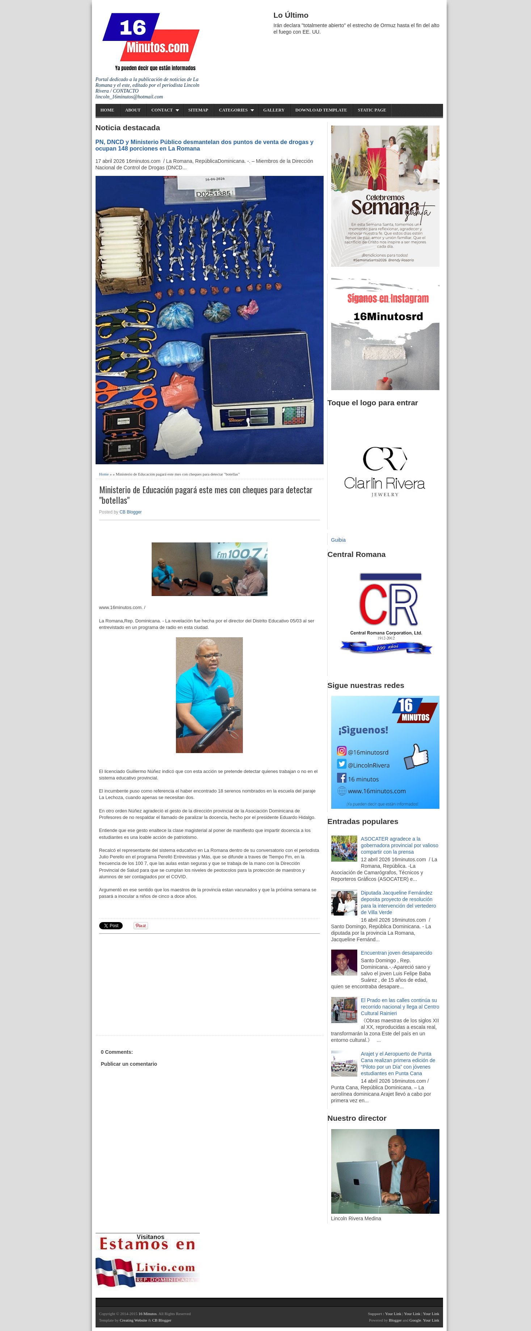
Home (107, 110)
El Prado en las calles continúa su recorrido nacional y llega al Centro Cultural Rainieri (400, 1006)
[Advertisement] (155, 983)
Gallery (274, 110)
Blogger (395, 1320)
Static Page (372, 110)
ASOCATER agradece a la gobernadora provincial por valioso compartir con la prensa (399, 845)
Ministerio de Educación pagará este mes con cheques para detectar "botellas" (206, 494)
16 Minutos (147, 1313)
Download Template (321, 110)
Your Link (393, 1313)
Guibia (338, 540)
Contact (162, 110)
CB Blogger (130, 512)
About (133, 110)
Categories (233, 110)
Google (415, 1320)
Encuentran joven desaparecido (396, 953)
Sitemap (198, 110)
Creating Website (133, 1320)
